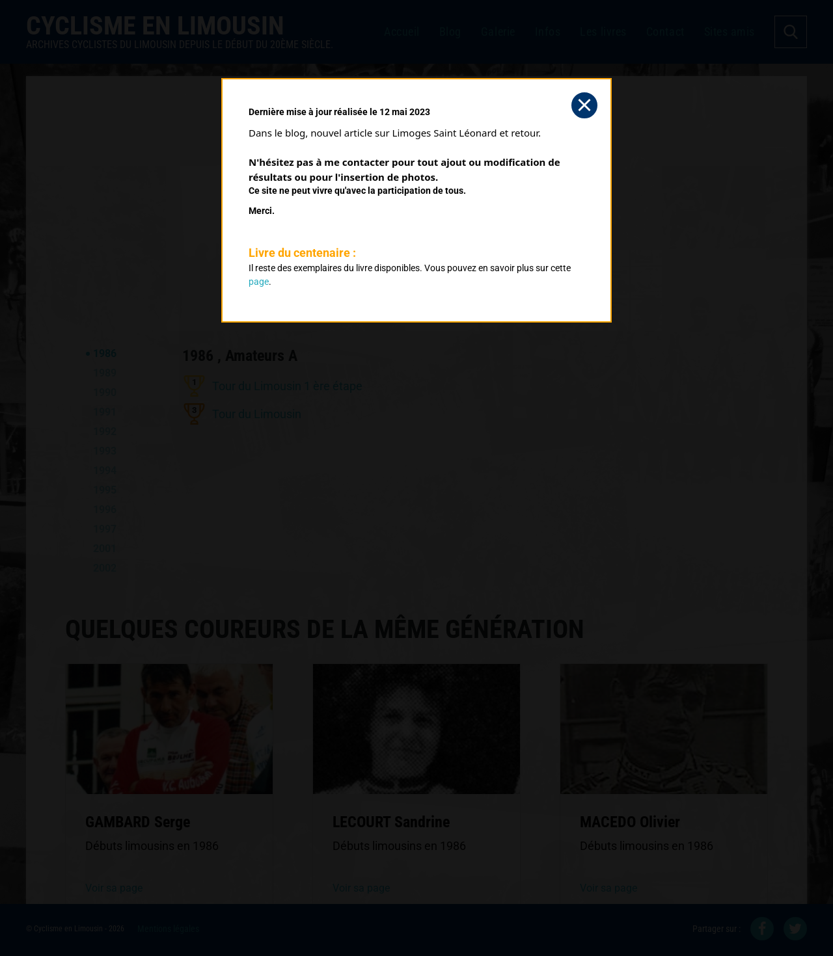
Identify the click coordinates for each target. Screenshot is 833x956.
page (259, 281)
